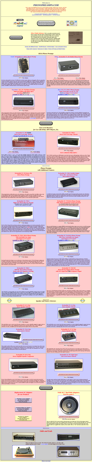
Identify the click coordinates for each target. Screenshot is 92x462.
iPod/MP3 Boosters (42, 46)
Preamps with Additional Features (31, 46)
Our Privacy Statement (56, 14)
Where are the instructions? (53, 13)
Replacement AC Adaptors (43, 48)
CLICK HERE (33, 118)
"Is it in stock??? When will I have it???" (41, 13)
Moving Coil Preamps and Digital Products (56, 48)
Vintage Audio (29, 48)
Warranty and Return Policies (37, 14)
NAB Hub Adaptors (51, 46)
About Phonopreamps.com (47, 14)
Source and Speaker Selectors (61, 46)
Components (34, 48)
